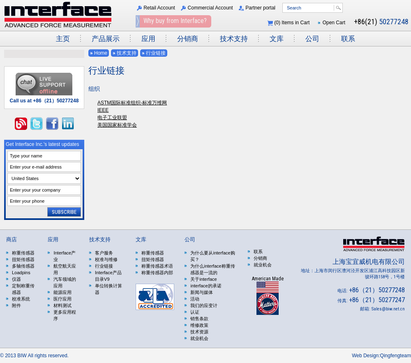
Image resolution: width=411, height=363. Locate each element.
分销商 (187, 39)
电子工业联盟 (112, 117)
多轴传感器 (23, 266)
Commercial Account (210, 8)
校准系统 (21, 298)
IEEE (103, 110)
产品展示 (106, 39)
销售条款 (199, 318)
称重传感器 (23, 252)
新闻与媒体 (201, 292)
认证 (194, 312)
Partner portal (260, 8)
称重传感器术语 (157, 266)
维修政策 (199, 325)
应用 (148, 39)
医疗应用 (62, 298)
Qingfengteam (395, 355)
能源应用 (62, 292)
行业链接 (156, 53)
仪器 (16, 279)
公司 (312, 39)
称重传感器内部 (157, 272)
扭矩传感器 (23, 259)
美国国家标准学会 (117, 125)
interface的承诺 (205, 285)
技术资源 (199, 331)
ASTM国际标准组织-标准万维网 (132, 103)
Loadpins (21, 272)
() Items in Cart (291, 22)
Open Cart (334, 22)
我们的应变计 (203, 305)
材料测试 (62, 305)
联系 (348, 39)
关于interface (203, 279)
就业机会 (199, 338)
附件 (16, 305)
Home (100, 53)
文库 (277, 39)
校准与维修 (106, 259)
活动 (194, 298)
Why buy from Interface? (175, 21)
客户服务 (104, 252)
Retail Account (159, 8)
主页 (63, 39)
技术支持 (234, 39)
